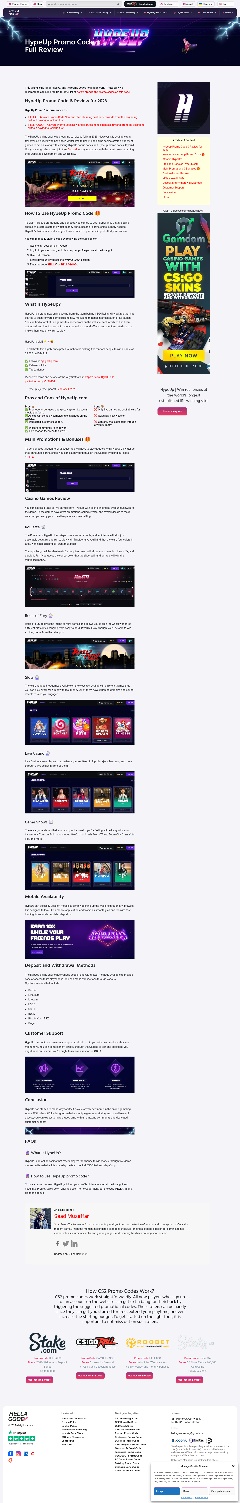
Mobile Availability (173, 178)
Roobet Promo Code (126, 1433)
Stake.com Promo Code (128, 1437)
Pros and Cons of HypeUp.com (180, 164)
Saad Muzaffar (71, 1216)
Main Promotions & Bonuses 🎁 (181, 168)
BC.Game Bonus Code (127, 1459)
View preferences (220, 1491)
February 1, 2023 (66, 389)
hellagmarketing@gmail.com (187, 1433)
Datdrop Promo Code (127, 1463)
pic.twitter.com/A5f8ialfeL (40, 381)
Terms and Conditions (74, 1418)
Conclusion (169, 192)
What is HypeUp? (172, 159)
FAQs (165, 197)
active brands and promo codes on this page (103, 92)
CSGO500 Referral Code (128, 1455)
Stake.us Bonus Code (127, 1466)
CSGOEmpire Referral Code (130, 1444)
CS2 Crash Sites (124, 1425)
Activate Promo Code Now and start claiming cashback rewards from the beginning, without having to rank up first (83, 119)
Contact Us (68, 1440)
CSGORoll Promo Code (127, 1429)
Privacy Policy (201, 1498)
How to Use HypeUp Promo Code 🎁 (183, 154)
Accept (160, 1491)
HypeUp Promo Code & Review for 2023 (182, 148)
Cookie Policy (187, 1498)
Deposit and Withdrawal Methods (182, 182)
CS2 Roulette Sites (126, 1422)
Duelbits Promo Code (127, 1440)
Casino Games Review (175, 173)
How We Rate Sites (72, 1433)
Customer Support (173, 187)
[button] (233, 1466)
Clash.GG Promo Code (127, 1470)
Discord (72, 149)
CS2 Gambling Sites (126, 1418)
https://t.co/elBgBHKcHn (99, 377)
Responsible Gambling (74, 1429)
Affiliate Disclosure (73, 1437)
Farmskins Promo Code (128, 1451)
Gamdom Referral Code (128, 1448)
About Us (67, 1444)
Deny (186, 1491)
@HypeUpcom (49, 361)
